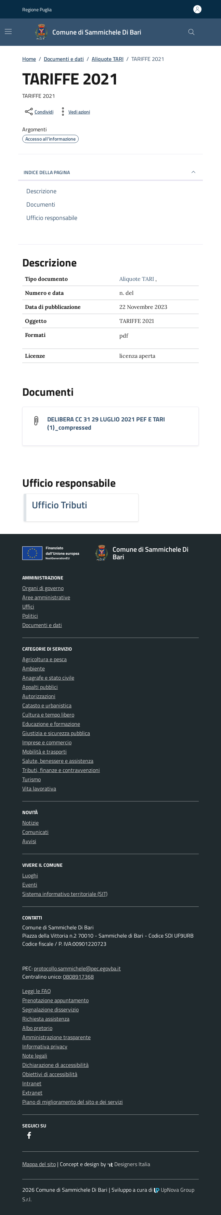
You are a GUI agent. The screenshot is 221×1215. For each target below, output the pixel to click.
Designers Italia (128, 1164)
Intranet (31, 1083)
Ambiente (33, 668)
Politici (30, 616)
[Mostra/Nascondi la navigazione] (8, 31)
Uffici (28, 606)
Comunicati (35, 832)
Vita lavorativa (39, 788)
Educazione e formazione (51, 724)
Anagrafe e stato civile (48, 678)
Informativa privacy (44, 1046)
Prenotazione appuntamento (55, 1000)
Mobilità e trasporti (44, 751)
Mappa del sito (39, 1164)
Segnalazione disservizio (50, 1009)
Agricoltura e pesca (44, 659)
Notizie (30, 823)
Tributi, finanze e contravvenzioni (61, 770)
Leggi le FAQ (36, 991)
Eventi (29, 884)
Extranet (32, 1092)
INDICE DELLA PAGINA (110, 172)
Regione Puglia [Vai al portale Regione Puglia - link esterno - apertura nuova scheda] (37, 9)
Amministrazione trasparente (56, 1037)
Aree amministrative (46, 597)
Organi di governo (43, 588)
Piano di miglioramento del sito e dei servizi (72, 1102)
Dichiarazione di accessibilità (55, 1065)
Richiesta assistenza (45, 1019)
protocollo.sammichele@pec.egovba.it (77, 968)
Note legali (34, 1055)
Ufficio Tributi (59, 504)
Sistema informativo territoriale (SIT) (64, 894)
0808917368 (78, 976)
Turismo (31, 779)
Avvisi (29, 841)
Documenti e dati (42, 625)
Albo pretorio (37, 1028)
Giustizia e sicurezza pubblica (56, 733)
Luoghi (30, 875)
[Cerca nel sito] (191, 32)
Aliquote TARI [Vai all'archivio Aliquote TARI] (137, 278)
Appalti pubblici (40, 687)
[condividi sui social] (38, 111)
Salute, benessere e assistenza (57, 761)
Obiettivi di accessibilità (49, 1074)
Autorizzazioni (38, 696)
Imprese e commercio (47, 742)
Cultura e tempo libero (48, 714)
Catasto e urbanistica (47, 705)
